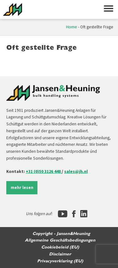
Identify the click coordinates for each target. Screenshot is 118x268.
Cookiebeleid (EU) (60, 247)
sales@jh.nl (76, 171)
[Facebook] (74, 214)
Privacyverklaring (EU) (60, 261)
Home (71, 27)
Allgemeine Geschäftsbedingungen (60, 240)
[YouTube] (62, 214)
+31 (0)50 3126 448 (44, 171)
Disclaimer (60, 254)
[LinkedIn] (83, 214)
